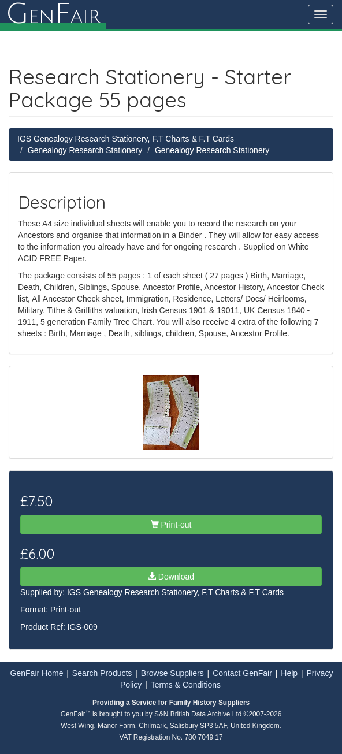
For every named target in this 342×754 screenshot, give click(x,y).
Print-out (171, 524)
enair (53, 14)
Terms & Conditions (186, 684)
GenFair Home (37, 673)
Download (171, 576)
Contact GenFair (242, 673)
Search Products (102, 673)
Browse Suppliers (172, 673)
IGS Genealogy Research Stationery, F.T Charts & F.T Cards (125, 138)
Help (289, 673)
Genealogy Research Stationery (85, 150)
